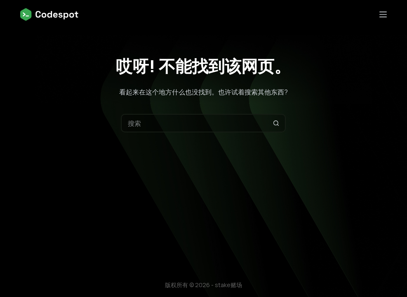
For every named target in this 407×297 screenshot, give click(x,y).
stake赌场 (228, 285)
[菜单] (383, 14)
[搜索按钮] (276, 123)
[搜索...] (194, 123)
